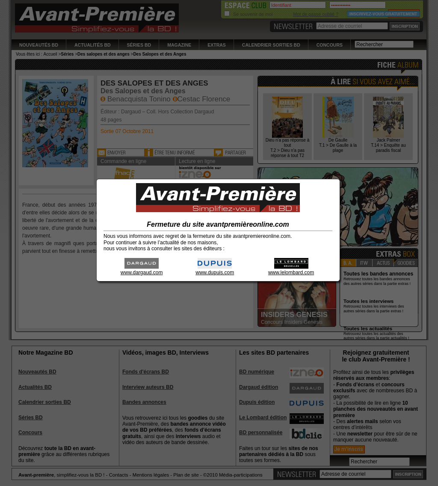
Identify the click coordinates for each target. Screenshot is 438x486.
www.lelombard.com (291, 270)
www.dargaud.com (142, 270)
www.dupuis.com (214, 270)
